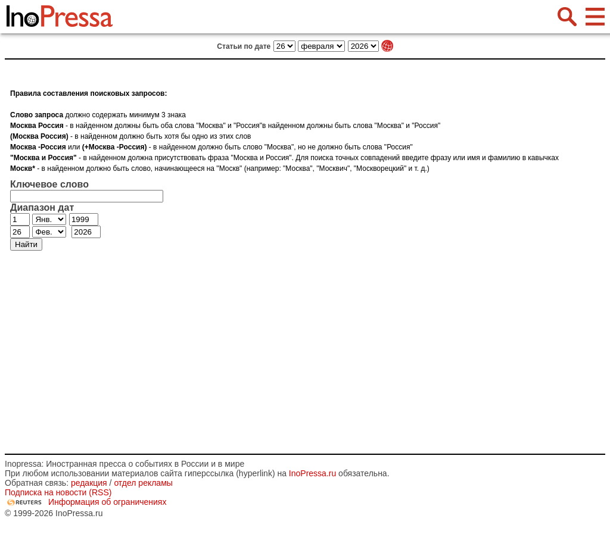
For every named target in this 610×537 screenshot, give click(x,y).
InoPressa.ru (312, 473)
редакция (89, 483)
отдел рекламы (143, 483)
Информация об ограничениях (107, 502)
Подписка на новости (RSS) (58, 492)
